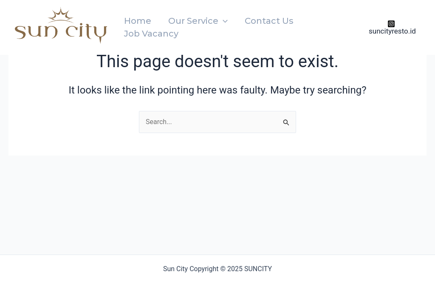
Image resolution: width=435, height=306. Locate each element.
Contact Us (269, 21)
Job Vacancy (151, 33)
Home (137, 21)
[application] (223, 20)
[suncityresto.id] (391, 27)
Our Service (198, 20)
